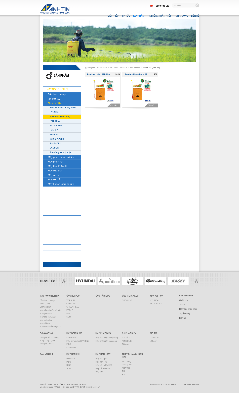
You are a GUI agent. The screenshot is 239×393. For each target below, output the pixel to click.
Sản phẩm (138, 15)
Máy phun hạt (55, 161)
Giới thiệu (113, 15)
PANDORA (55, 121)
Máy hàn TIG (101, 362)
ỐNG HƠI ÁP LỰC (130, 296)
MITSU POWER (57, 139)
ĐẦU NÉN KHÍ (53, 236)
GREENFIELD (72, 307)
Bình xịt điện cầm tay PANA (63, 108)
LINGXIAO (71, 347)
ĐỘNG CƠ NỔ (54, 206)
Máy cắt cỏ (54, 175)
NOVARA (54, 134)
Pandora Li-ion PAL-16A (136, 74)
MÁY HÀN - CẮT (54, 253)
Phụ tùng (99, 372)
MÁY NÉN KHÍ (53, 241)
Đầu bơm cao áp (57, 94)
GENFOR (154, 338)
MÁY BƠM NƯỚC (55, 212)
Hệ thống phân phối (159, 15)
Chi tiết (114, 105)
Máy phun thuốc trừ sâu (61, 157)
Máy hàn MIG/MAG (104, 365)
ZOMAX (125, 344)
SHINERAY (71, 338)
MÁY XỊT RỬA (53, 201)
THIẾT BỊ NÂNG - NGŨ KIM (60, 259)
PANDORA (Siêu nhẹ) (60, 117)
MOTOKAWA (56, 125)
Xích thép (126, 368)
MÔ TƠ (50, 230)
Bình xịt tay (54, 99)
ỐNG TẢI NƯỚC (54, 195)
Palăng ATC (127, 364)
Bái (123, 374)
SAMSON (54, 148)
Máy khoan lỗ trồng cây (61, 184)
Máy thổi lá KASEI (57, 166)
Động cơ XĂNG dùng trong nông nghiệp (49, 339)
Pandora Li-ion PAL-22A (98, 74)
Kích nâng (126, 361)
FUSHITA (54, 130)
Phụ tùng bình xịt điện (61, 152)
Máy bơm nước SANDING (77, 341)
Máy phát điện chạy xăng (106, 338)
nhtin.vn (93, 387)
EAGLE (69, 310)
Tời (123, 371)
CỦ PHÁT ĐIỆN (54, 224)
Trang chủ (91, 68)
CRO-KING (71, 304)
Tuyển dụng (181, 15)
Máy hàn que (101, 358)
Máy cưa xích (55, 170)
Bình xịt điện (55, 103)
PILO (68, 344)
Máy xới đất (54, 179)
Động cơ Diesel (46, 344)
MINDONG (127, 341)
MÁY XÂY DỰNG (55, 247)
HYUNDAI (54, 112)
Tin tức (126, 15)
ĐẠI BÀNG (126, 338)
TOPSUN (70, 300)
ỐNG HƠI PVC (53, 189)
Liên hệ (195, 15)
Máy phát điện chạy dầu (106, 341)
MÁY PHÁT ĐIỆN (55, 218)
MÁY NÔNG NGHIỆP (57, 89)
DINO (68, 313)
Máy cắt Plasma (102, 368)
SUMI (68, 317)
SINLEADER (55, 143)
